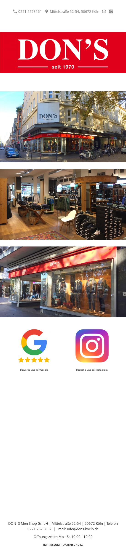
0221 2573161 (27, 11)
